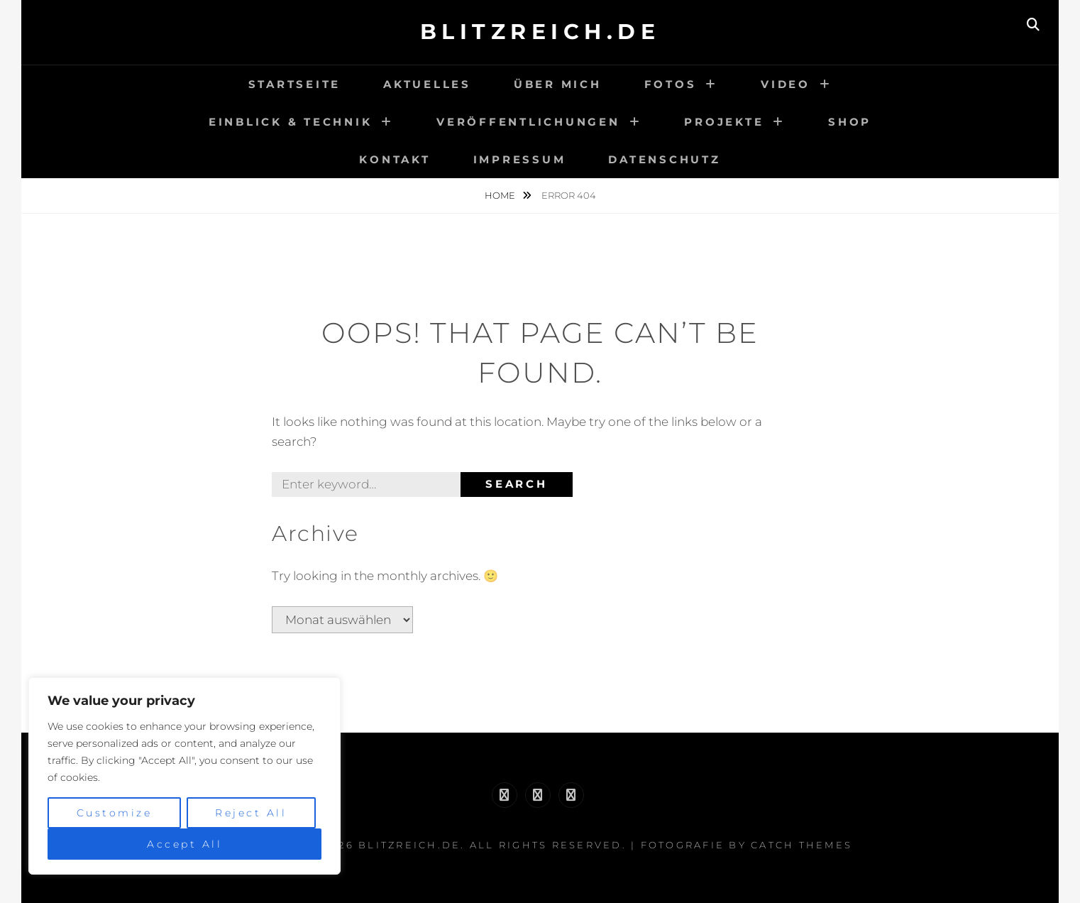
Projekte (724, 121)
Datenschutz (664, 159)
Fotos (670, 84)
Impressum (519, 159)
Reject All (251, 812)
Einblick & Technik (291, 121)
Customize (115, 812)
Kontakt (394, 159)
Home (501, 195)
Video (785, 84)
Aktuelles (427, 84)
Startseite (294, 84)
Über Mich (558, 84)
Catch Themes (801, 844)
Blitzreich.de (540, 31)
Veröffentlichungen (528, 121)
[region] (184, 776)
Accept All (184, 844)
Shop (849, 121)
